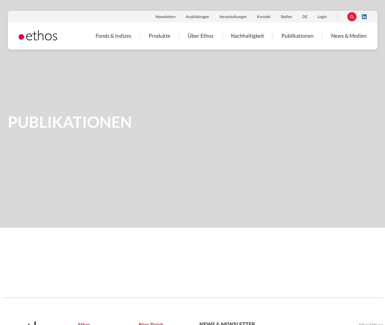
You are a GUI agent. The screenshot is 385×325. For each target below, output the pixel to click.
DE (304, 17)
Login (322, 17)
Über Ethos (200, 36)
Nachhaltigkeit (247, 36)
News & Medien (349, 36)
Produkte (159, 36)
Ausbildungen (197, 17)
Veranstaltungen (233, 17)
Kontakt (263, 17)
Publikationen (298, 36)
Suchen (351, 16)
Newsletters (165, 17)
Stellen (286, 17)
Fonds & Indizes (113, 36)
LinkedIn (364, 16)
